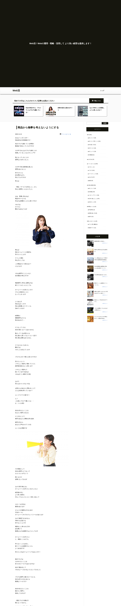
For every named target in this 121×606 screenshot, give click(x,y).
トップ (102, 90)
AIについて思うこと (93, 141)
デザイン (91, 167)
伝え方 (90, 177)
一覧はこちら (96, 100)
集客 (90, 180)
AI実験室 (91, 154)
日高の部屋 (90, 185)
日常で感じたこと (93, 198)
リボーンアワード (93, 195)
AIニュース (91, 151)
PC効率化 (91, 209)
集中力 (90, 216)
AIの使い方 (91, 144)
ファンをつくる (66, 134)
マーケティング (92, 173)
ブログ (90, 170)
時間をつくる (91, 206)
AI (88, 134)
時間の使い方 (92, 213)
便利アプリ (91, 227)
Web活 (16, 90)
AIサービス (91, 148)
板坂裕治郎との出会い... (99, 241)
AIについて (91, 137)
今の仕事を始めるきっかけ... (100, 274)
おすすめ (90, 159)
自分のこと (91, 202)
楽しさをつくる (91, 221)
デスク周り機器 (92, 224)
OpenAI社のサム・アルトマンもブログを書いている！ (33, 110)
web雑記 (91, 191)
